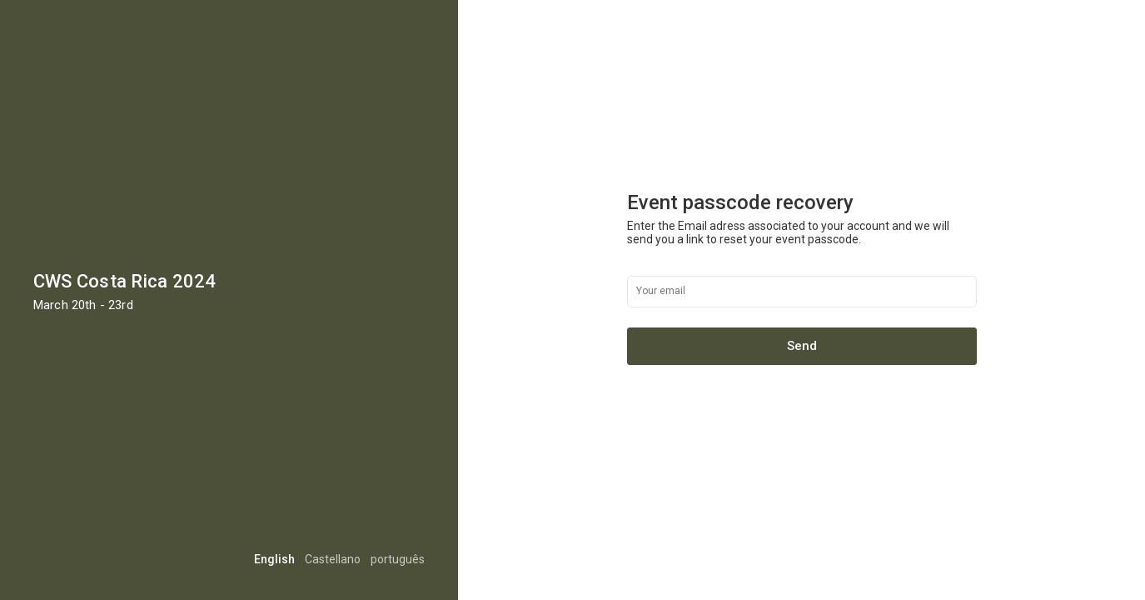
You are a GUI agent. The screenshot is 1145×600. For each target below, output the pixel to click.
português (398, 559)
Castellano (333, 559)
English (274, 559)
